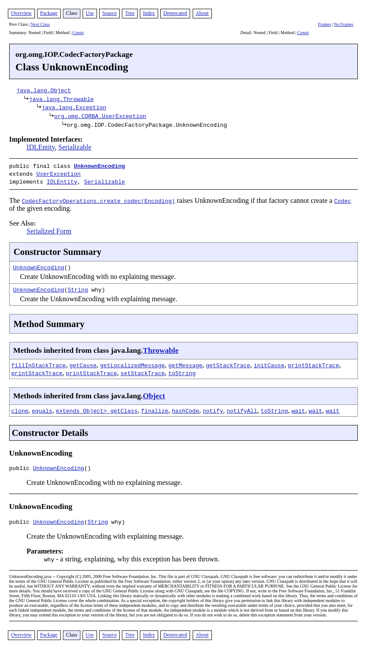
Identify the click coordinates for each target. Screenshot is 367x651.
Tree (130, 13)
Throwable (161, 347)
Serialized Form (49, 228)
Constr (78, 32)
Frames (324, 24)
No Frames (343, 24)
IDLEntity (41, 147)
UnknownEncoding (99, 166)
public (21, 466)
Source (109, 13)
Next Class (40, 24)
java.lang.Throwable (61, 99)
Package (49, 13)
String (78, 287)
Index (149, 13)
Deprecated (175, 13)
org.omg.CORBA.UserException (100, 116)
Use (90, 13)
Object (154, 393)
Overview (21, 13)
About (202, 13)
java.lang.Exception (74, 107)
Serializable (75, 147)
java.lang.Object (44, 90)
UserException (58, 173)
